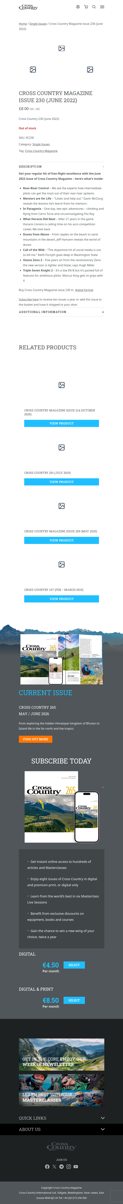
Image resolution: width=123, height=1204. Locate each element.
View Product (61, 423)
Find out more (35, 739)
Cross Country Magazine (41, 151)
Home (23, 24)
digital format (84, 290)
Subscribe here (29, 299)
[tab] (61, 234)
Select (74, 965)
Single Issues (38, 24)
